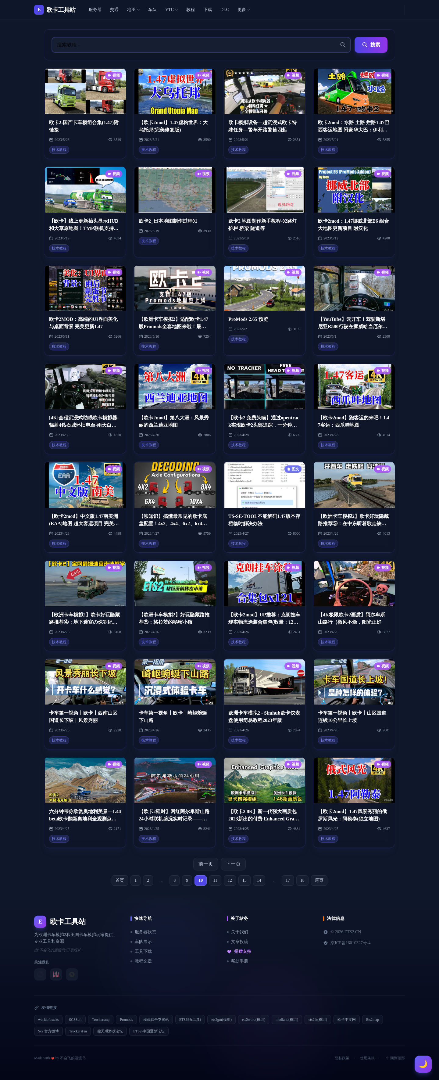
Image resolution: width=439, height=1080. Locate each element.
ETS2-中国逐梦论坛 (149, 1031)
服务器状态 (143, 932)
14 (259, 880)
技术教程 (59, 150)
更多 (243, 9)
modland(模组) (287, 1019)
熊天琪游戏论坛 (110, 1031)
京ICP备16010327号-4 (346, 943)
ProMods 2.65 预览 (248, 319)
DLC (224, 9)
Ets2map (372, 1019)
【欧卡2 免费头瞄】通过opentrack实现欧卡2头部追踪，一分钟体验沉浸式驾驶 (263, 425)
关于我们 (237, 932)
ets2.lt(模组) (318, 1019)
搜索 (371, 45)
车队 (152, 9)
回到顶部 (395, 1058)
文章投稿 (237, 941)
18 (302, 880)
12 (230, 880)
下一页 (233, 864)
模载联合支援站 (156, 1019)
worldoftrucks (48, 1019)
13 (244, 880)
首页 (120, 880)
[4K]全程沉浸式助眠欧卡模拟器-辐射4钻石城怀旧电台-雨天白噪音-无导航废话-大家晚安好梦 (84, 425)
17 (288, 880)
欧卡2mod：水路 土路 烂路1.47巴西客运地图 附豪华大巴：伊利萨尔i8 (353, 130)
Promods (126, 1019)
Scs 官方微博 (48, 1031)
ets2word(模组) (253, 1019)
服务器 (95, 9)
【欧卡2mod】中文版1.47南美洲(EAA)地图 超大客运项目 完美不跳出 (84, 523)
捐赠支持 (239, 951)
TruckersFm (78, 1031)
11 (215, 880)
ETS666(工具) (190, 1019)
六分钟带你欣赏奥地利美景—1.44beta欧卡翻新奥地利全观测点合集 (85, 819)
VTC (171, 9)
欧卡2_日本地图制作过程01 (168, 221)
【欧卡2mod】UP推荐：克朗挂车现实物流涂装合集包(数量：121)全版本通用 (264, 622)
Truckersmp (101, 1019)
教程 (190, 9)
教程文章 (141, 961)
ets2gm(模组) (221, 1019)
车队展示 (141, 941)
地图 (133, 9)
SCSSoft (75, 1019)
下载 (207, 9)
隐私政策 (342, 1058)
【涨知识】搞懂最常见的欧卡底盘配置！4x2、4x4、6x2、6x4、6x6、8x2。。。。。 (174, 523)
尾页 (319, 880)
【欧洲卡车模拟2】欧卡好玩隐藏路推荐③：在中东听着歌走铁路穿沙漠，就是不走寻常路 (353, 523)
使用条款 (367, 1058)
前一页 (205, 864)
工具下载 (141, 951)
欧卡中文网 (346, 1019)
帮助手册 (237, 961)
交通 (114, 9)
